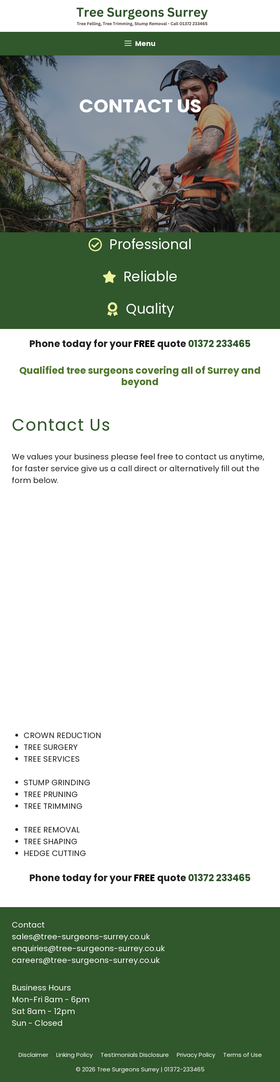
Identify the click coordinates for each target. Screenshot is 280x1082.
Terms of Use (242, 1055)
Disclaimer (33, 1055)
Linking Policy (74, 1055)
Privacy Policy (196, 1055)
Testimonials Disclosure (135, 1055)
